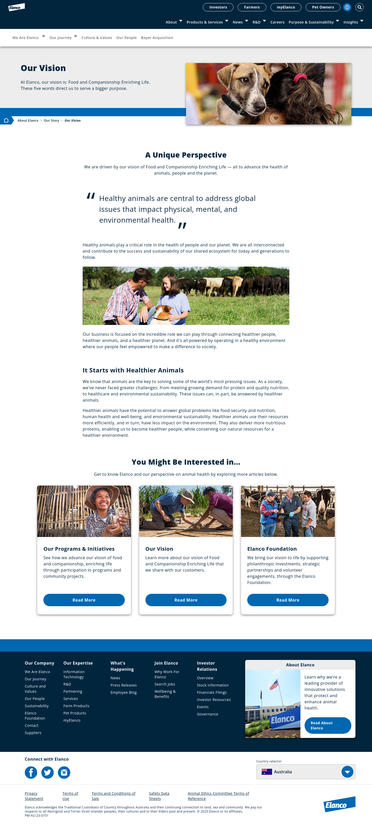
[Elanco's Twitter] (47, 772)
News (238, 22)
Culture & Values (97, 37)
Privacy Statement (34, 796)
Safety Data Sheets (159, 796)
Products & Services (205, 22)
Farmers (252, 7)
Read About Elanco (322, 725)
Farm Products (76, 705)
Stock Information (213, 685)
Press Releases (124, 685)
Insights (351, 22)
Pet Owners (323, 7)
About (171, 22)
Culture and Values (35, 689)
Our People (126, 37)
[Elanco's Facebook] (31, 772)
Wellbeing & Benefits (165, 694)
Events (202, 706)
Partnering (72, 691)
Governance (207, 714)
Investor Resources (214, 699)
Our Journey (60, 37)
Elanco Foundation (35, 716)
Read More (84, 600)
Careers (277, 22)
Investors (218, 7)
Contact (31, 725)
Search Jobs (164, 684)
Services (70, 698)
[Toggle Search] (359, 7)
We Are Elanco (26, 37)
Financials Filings (212, 692)
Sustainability (37, 705)
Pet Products (74, 713)
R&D (257, 22)
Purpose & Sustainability (311, 22)
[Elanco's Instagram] (64, 772)
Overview (205, 677)
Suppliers (33, 732)
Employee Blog (124, 692)
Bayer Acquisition (157, 37)
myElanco (286, 7)
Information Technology (73, 674)
